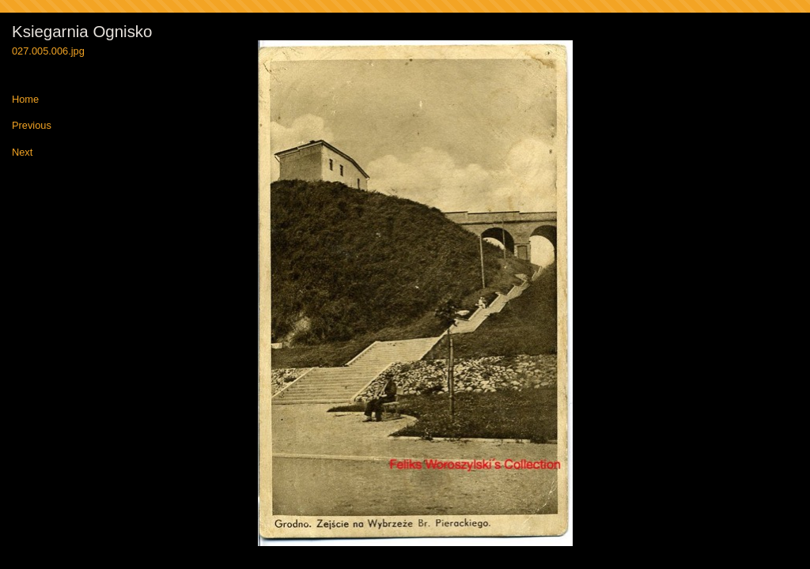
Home (25, 100)
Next (22, 153)
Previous (31, 126)
